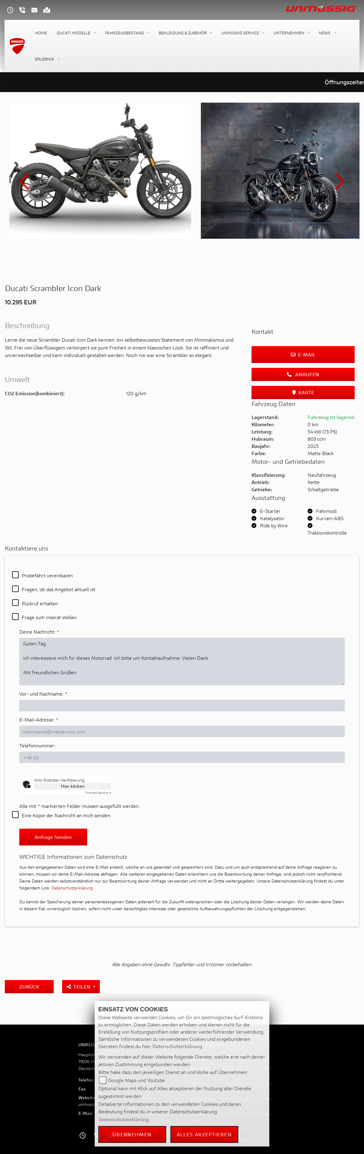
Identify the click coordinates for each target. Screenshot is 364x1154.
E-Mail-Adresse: (39, 693)
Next (338, 172)
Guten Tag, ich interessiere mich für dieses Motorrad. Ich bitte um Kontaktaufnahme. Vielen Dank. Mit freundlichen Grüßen (182, 635)
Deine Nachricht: (39, 605)
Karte (303, 365)
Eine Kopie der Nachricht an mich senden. (66, 788)
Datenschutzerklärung (72, 861)
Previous (25, 172)
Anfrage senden (53, 810)
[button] (76, 33)
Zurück (29, 960)
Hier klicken (72, 759)
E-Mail (303, 327)
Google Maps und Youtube (136, 1080)
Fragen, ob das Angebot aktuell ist (58, 562)
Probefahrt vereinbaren (47, 548)
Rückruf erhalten (40, 576)
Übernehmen (132, 1134)
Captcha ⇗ (98, 766)
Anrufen (303, 347)
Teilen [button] (79, 960)
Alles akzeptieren (204, 1134)
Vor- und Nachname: (43, 667)
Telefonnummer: (37, 718)
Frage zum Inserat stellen (49, 590)
